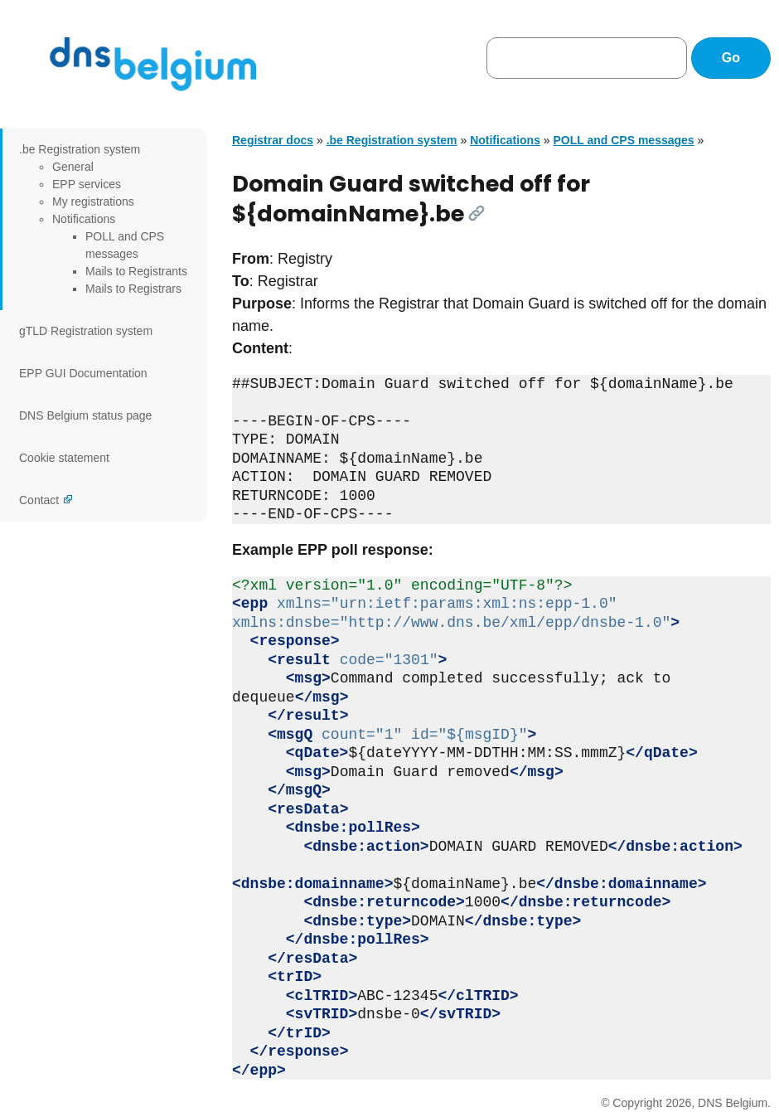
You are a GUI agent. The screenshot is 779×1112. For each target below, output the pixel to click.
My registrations (93, 201)
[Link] (476, 213)
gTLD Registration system (85, 330)
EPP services (86, 184)
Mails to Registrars (133, 288)
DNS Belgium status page (85, 415)
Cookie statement (64, 457)
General (73, 166)
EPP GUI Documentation (83, 373)
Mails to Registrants (136, 271)
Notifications (83, 219)
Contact (39, 500)
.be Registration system (79, 149)
